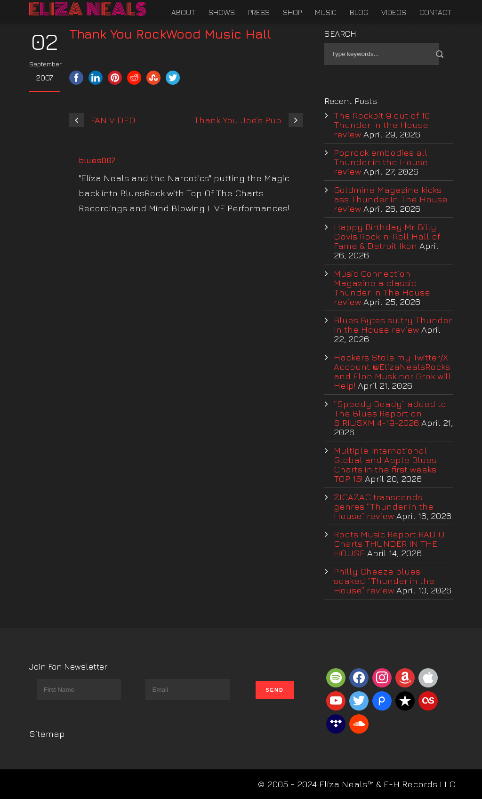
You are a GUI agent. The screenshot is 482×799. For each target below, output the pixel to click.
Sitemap (47, 733)
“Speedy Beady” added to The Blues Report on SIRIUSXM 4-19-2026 (390, 413)
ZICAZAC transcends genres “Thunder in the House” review (384, 506)
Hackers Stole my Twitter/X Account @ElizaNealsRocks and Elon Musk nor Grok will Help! (392, 371)
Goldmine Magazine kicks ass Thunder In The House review (391, 199)
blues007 (97, 160)
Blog (359, 12)
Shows (222, 12)
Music (326, 12)
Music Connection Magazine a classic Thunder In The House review (382, 287)
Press (259, 12)
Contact (435, 12)
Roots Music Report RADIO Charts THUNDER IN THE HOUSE (389, 543)
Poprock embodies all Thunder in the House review (381, 161)
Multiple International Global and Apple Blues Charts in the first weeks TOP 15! (385, 464)
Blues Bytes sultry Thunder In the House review (393, 325)
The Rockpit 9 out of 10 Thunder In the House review (382, 124)
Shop (292, 12)
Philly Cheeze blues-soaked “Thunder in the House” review (384, 580)
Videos (393, 12)
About (183, 12)
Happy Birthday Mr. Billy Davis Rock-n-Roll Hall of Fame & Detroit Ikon (387, 236)
